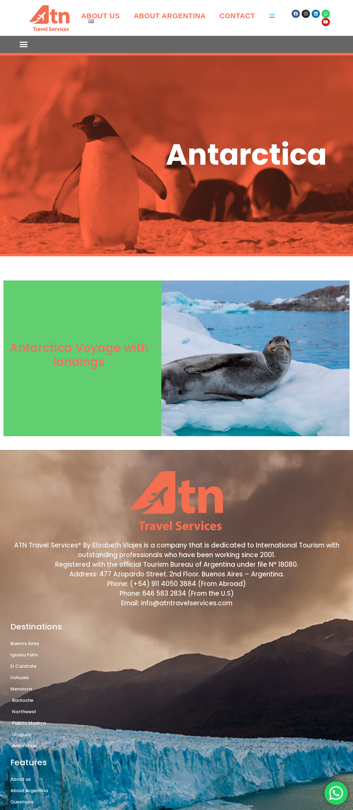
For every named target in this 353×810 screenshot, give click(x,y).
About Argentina (170, 15)
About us (100, 15)
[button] (23, 44)
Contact (237, 15)
